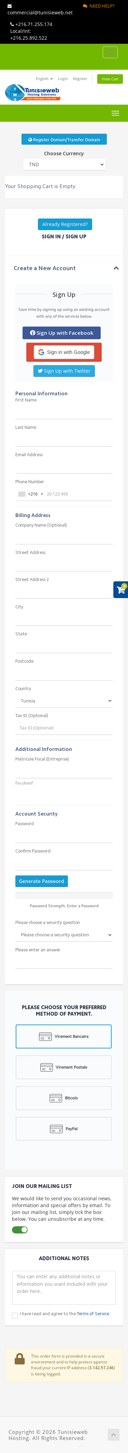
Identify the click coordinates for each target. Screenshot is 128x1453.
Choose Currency (64, 153)
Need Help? (99, 6)
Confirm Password (33, 851)
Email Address (29, 455)
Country (23, 689)
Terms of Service (93, 1314)
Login (63, 78)
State (21, 634)
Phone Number (29, 482)
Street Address (30, 553)
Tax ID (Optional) (31, 716)
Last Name (25, 427)
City (19, 607)
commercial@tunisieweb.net (40, 10)
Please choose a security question (47, 923)
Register (80, 78)
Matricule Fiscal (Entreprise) (42, 759)
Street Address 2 (32, 580)
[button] (64, 352)
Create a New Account (45, 269)
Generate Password (41, 881)
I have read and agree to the (64, 1314)
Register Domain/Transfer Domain (64, 139)
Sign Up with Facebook (61, 332)
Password (24, 824)
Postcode (24, 661)
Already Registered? (65, 224)
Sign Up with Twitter (64, 371)
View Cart (110, 78)
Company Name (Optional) (41, 525)
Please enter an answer (37, 950)
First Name (26, 400)
